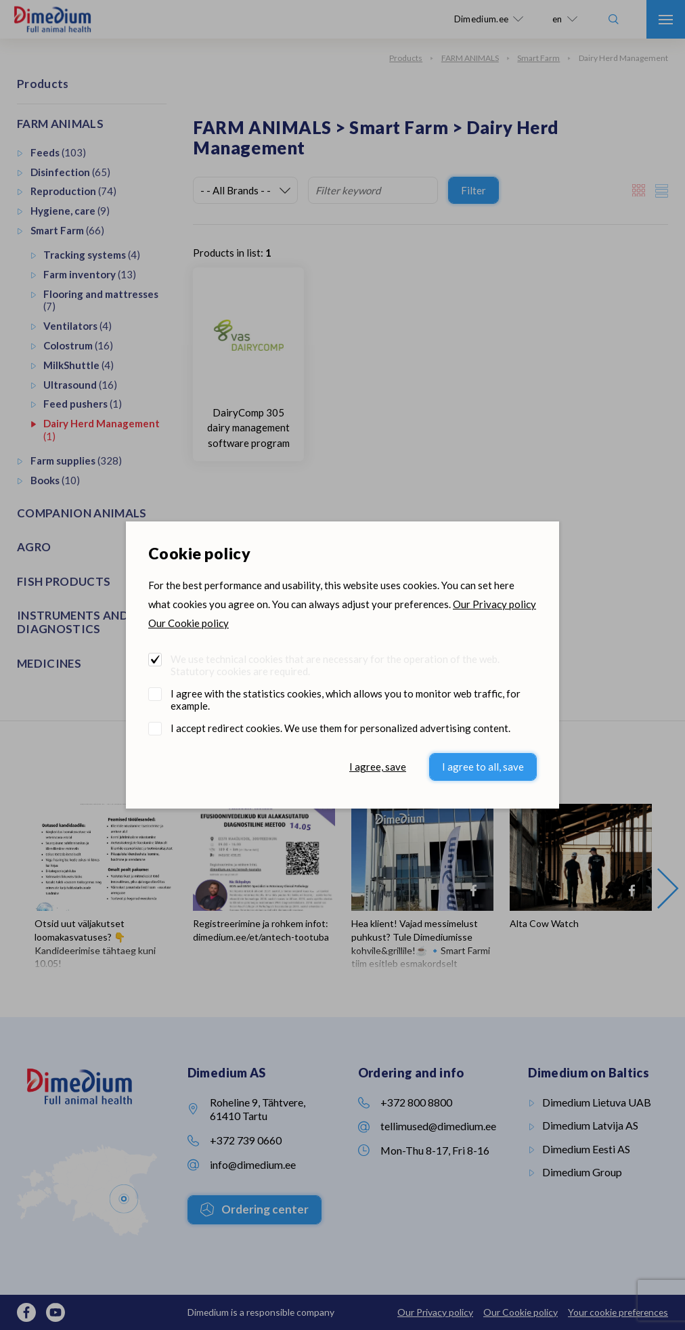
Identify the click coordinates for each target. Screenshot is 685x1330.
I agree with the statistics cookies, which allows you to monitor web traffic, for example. (346, 699)
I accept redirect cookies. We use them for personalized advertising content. (340, 728)
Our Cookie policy (188, 623)
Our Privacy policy (494, 604)
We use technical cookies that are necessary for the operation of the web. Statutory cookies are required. (335, 665)
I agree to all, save (483, 766)
